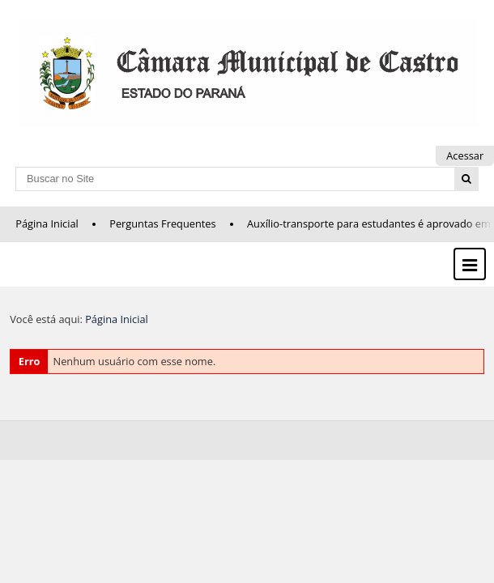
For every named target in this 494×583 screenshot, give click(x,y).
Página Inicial (47, 223)
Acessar (464, 155)
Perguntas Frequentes (162, 223)
